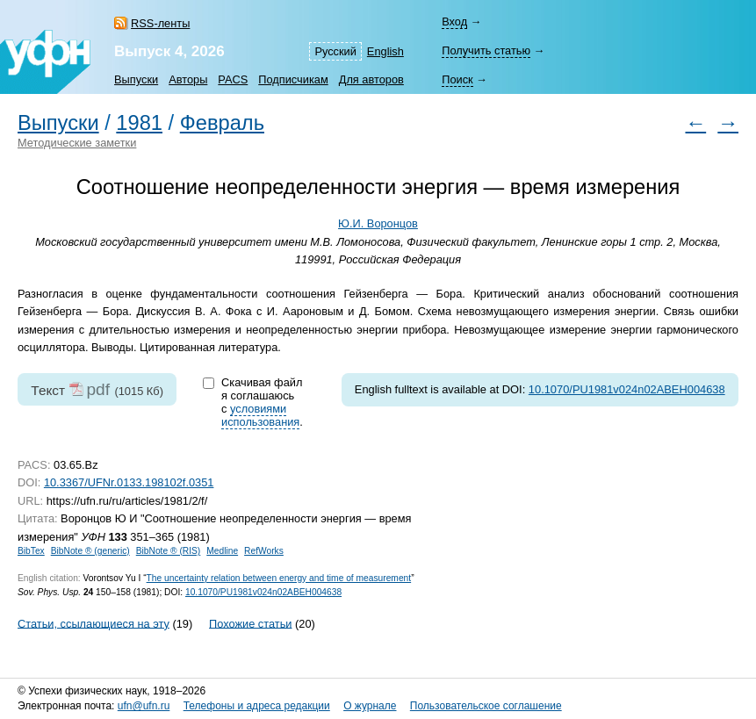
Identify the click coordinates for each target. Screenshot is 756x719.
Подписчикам (293, 79)
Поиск (457, 79)
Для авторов (371, 79)
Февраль (222, 122)
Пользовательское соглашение (486, 706)
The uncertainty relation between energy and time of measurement (279, 578)
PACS (233, 79)
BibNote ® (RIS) (168, 551)
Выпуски (136, 79)
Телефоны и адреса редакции (257, 706)
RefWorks (264, 551)
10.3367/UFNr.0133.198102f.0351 (129, 482)
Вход (454, 21)
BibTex (31, 551)
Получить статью (486, 50)
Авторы (188, 79)
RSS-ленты (160, 23)
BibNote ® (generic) (90, 551)
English (385, 51)
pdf (98, 389)
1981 (139, 122)
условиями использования (260, 415)
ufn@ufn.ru (144, 706)
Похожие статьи (250, 622)
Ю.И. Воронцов (378, 223)
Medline (222, 551)
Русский (335, 51)
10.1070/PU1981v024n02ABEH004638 (627, 389)
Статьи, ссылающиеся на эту (93, 622)
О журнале (369, 706)
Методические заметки (77, 142)
